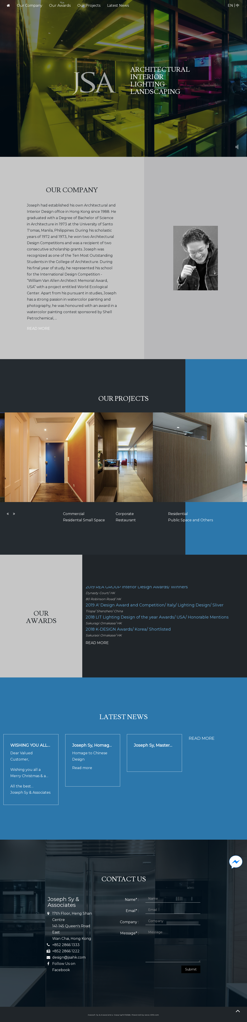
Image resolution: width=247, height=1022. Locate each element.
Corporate (125, 514)
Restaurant (126, 520)
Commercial (73, 514)
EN (230, 5)
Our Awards (60, 5)
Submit (191, 969)
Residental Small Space (84, 520)
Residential (178, 514)
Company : (129, 922)
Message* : (129, 933)
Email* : (132, 911)
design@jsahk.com (69, 957)
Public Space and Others (190, 520)
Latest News (118, 5)
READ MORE (38, 328)
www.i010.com (152, 1015)
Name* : (132, 899)
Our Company (29, 5)
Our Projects (88, 5)
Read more (82, 768)
